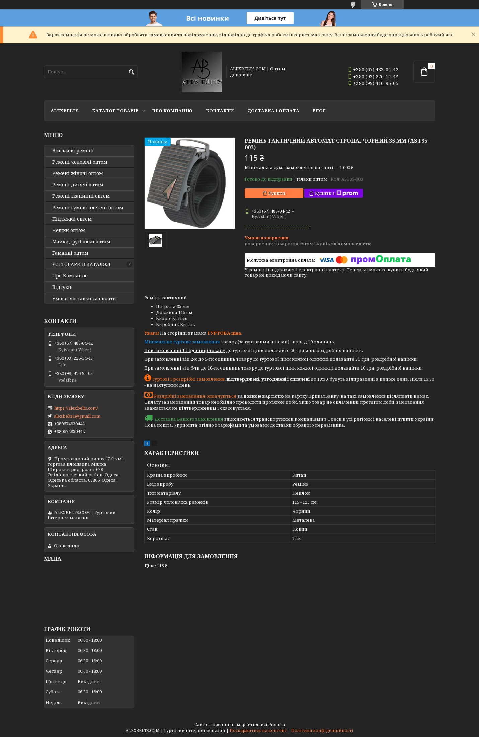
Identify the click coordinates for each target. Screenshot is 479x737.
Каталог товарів (115, 111)
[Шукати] (132, 72)
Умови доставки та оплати (84, 299)
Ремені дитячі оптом (77, 185)
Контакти (220, 111)
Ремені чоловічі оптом (79, 162)
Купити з (336, 193)
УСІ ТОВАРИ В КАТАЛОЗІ (81, 264)
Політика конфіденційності (322, 730)
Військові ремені (73, 151)
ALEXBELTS (65, 111)
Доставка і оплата (273, 111)
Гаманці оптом (70, 253)
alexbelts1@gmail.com (77, 416)
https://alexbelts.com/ (76, 408)
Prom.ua (276, 724)
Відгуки (61, 287)
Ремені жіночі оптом (77, 173)
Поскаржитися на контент (258, 730)
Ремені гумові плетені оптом (87, 207)
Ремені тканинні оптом (81, 196)
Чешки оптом (68, 230)
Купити (276, 193)
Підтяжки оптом (72, 219)
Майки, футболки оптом (81, 242)
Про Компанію (172, 111)
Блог (319, 111)
